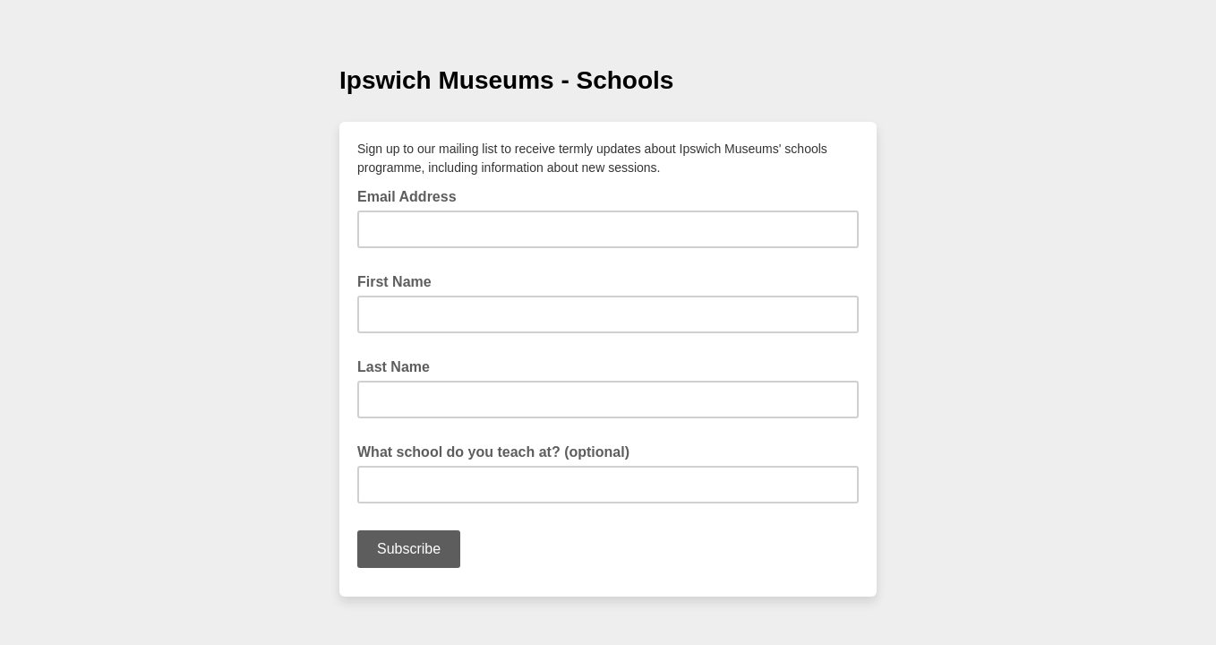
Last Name (393, 366)
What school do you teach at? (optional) (493, 452)
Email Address (412, 195)
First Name (394, 281)
